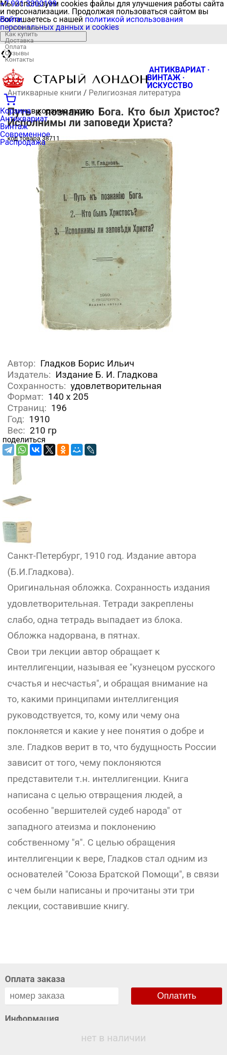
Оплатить (176, 996)
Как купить (21, 34)
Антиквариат (24, 118)
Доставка (19, 40)
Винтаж (14, 126)
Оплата (15, 46)
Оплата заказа (35, 979)
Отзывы (17, 53)
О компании (23, 27)
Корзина (15, 110)
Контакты (19, 59)
